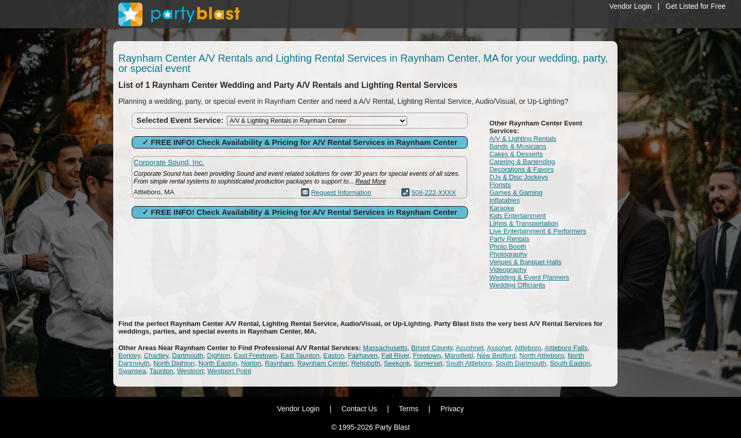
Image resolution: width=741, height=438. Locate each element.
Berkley (129, 355)
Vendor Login (630, 6)
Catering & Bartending (522, 162)
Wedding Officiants (517, 285)
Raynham (279, 363)
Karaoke (501, 208)
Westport (190, 371)
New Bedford (496, 355)
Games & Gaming (515, 192)
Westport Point (229, 371)
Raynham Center (322, 363)
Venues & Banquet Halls (525, 262)
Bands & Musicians (517, 146)
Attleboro (528, 348)
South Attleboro (469, 363)
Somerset (428, 363)
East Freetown (255, 355)
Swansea (132, 371)
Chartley (156, 355)
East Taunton (300, 355)
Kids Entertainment (517, 216)
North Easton (217, 363)
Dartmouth (187, 355)
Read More (371, 181)
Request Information (341, 192)
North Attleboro (541, 355)
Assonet (499, 348)
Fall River (395, 355)
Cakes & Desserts (516, 154)
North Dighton (174, 363)
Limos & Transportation (523, 223)
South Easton (570, 363)
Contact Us (359, 409)
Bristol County (431, 348)
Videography (508, 269)
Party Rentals (509, 239)
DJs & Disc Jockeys (518, 177)
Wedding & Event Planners (529, 277)
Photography (508, 254)
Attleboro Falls (565, 348)
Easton (333, 355)
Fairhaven (363, 355)
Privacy (452, 409)
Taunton (161, 371)
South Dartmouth (521, 363)
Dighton (218, 355)
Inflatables (504, 200)
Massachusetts (385, 348)
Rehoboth (365, 363)
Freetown (426, 355)
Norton (251, 363)
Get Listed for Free (695, 6)
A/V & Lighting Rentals (522, 138)
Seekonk (397, 363)
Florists (500, 185)
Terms (408, 409)
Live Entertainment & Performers (538, 231)
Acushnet (470, 348)
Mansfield (459, 355)
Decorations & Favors (521, 169)
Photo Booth (507, 246)
